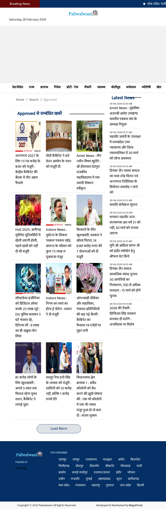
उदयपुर (62, 459)
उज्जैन (61, 479)
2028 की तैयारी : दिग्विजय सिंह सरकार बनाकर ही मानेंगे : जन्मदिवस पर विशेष (123, 316)
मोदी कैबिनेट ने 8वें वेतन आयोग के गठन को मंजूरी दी (58, 161)
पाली (139, 466)
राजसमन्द (91, 459)
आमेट (121, 459)
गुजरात (110, 485)
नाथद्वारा (107, 459)
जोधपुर (79, 466)
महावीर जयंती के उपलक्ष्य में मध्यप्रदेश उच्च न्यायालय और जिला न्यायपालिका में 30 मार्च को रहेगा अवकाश (125, 147)
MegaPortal (135, 505)
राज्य (31, 87)
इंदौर (118, 472)
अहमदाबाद (104, 479)
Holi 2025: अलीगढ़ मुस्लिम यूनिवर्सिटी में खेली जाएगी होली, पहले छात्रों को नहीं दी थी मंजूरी (28, 240)
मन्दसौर (75, 479)
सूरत (119, 479)
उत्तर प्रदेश (125, 485)
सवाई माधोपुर (80, 472)
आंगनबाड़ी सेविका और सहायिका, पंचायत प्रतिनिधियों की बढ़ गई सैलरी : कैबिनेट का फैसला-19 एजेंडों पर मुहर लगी (89, 314)
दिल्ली (140, 485)
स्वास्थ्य (101, 87)
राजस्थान (80, 485)
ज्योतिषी (146, 87)
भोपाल (131, 472)
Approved (50, 99)
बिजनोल (135, 459)
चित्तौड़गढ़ (63, 466)
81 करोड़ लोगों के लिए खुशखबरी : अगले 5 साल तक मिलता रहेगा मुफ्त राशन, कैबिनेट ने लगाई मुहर (26, 391)
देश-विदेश (17, 87)
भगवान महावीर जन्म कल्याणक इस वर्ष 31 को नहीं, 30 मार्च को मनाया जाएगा (125, 225)
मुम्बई (89, 479)
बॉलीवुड (115, 87)
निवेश (57, 87)
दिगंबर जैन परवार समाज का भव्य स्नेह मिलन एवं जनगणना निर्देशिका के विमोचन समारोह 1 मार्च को (124, 182)
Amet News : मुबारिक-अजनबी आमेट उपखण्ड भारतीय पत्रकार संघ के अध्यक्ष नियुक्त (125, 116)
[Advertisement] (83, 54)
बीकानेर (109, 466)
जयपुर (76, 459)
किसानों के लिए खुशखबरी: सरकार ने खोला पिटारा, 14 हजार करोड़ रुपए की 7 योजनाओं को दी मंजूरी (89, 243)
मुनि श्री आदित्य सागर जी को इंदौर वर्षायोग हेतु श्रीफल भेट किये (125, 251)
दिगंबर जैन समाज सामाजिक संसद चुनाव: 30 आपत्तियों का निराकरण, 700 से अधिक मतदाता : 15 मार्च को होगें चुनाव (125, 282)
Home (20, 99)
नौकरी (87, 87)
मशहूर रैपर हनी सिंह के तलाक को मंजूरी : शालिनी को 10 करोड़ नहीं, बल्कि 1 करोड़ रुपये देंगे (59, 388)
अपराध (44, 87)
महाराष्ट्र (96, 485)
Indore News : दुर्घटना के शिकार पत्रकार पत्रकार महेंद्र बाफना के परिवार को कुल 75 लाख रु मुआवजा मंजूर (58, 243)
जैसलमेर (94, 466)
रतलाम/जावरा (102, 472)
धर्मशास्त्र (131, 87)
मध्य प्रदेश (63, 485)
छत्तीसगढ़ (133, 479)
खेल (159, 87)
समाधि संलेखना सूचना (123, 205)
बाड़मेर (62, 472)
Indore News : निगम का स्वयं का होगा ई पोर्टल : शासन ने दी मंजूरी (59, 306)
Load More (59, 429)
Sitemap (21, 468)
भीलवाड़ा (125, 466)
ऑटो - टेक (72, 87)
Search (33, 99)
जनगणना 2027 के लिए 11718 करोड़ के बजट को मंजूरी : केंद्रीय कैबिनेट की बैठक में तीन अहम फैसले (27, 169)
